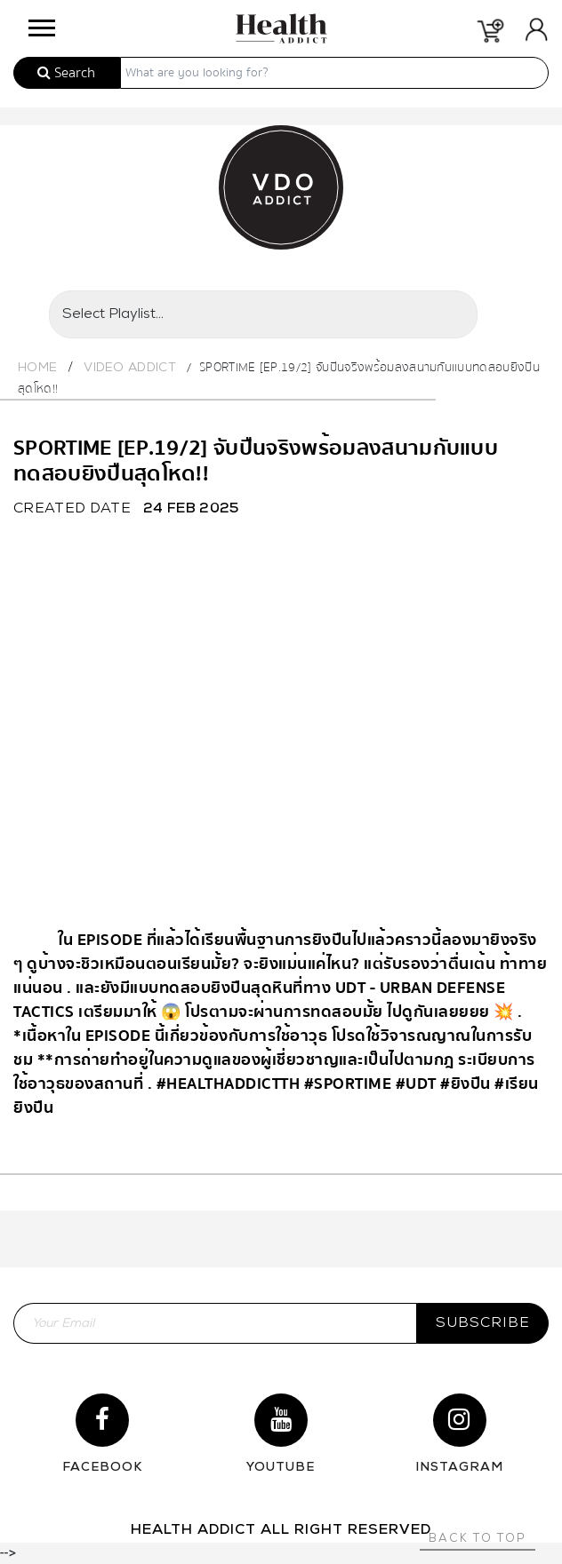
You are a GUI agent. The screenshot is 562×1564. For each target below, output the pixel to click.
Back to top (477, 1538)
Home (37, 368)
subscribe (483, 1323)
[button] (40, 23)
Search (66, 72)
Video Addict (130, 368)
